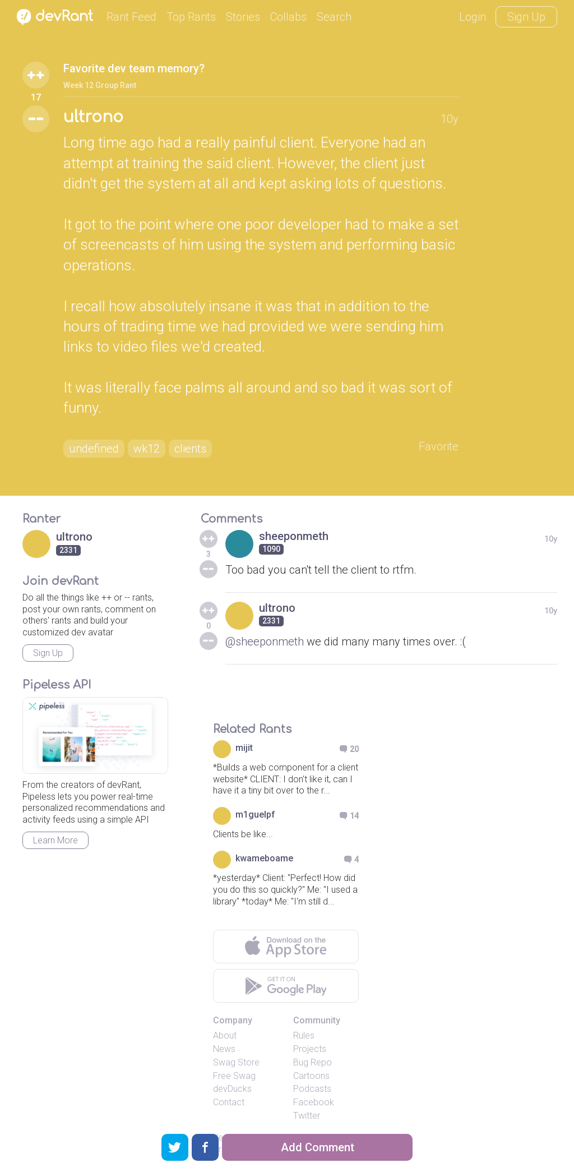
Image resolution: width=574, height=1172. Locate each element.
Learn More (55, 840)
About (225, 1035)
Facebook (313, 1102)
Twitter (306, 1115)
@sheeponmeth (264, 641)
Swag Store (236, 1062)
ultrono (93, 117)
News (224, 1049)
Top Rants (191, 17)
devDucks (232, 1088)
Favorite (439, 446)
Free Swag (234, 1076)
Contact (228, 1102)
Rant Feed (131, 17)
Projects (309, 1049)
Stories (243, 17)
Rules (303, 1035)
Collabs (288, 17)
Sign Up (526, 17)
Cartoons (311, 1076)
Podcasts (312, 1088)
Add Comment (317, 1147)
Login (472, 17)
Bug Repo (312, 1062)
